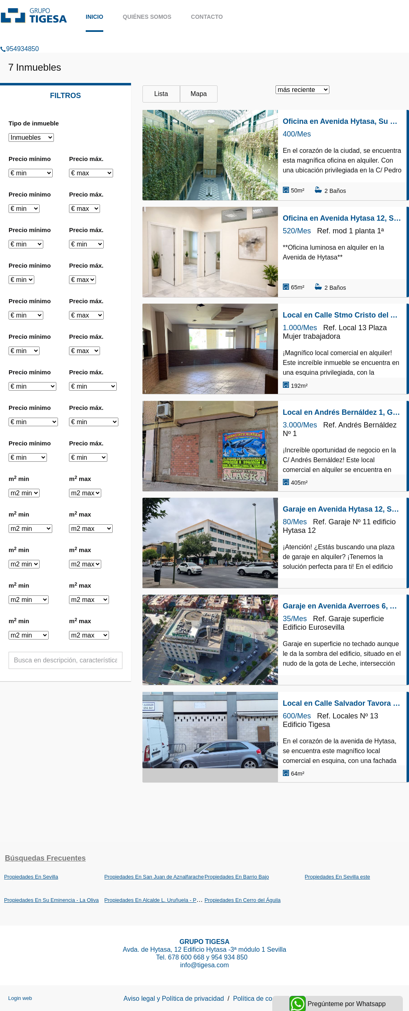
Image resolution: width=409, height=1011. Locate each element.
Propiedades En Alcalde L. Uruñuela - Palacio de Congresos (174, 900)
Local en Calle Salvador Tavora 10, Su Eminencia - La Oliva (342, 703)
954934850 (19, 38)
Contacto (207, 16)
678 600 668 (186, 957)
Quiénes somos (147, 16)
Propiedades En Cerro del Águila (242, 900)
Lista (161, 93)
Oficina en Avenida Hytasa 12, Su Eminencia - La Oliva (342, 218)
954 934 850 (230, 957)
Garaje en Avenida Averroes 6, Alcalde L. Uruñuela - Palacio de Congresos (342, 606)
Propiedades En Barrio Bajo (236, 877)
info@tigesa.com (204, 965)
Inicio (94, 16)
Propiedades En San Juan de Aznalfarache (154, 877)
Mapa (199, 93)
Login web (20, 998)
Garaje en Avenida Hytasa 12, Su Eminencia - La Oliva (342, 509)
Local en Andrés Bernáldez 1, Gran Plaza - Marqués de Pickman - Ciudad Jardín (342, 412)
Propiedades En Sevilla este (337, 877)
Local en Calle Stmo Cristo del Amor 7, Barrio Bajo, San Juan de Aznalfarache (342, 315)
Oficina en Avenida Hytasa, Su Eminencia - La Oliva (342, 121)
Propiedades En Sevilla (31, 877)
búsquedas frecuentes (45, 858)
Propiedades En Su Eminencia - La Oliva (51, 900)
